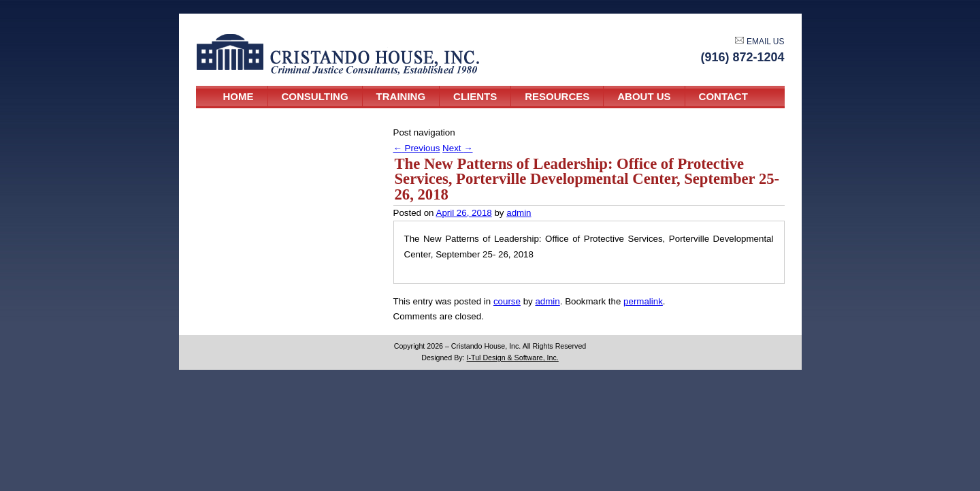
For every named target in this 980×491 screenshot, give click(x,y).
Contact (723, 96)
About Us (643, 96)
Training (401, 96)
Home (238, 96)
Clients (475, 96)
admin (518, 213)
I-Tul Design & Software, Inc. (513, 357)
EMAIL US (759, 41)
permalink (643, 301)
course (507, 301)
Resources (557, 96)
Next (457, 148)
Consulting (315, 96)
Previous (416, 148)
